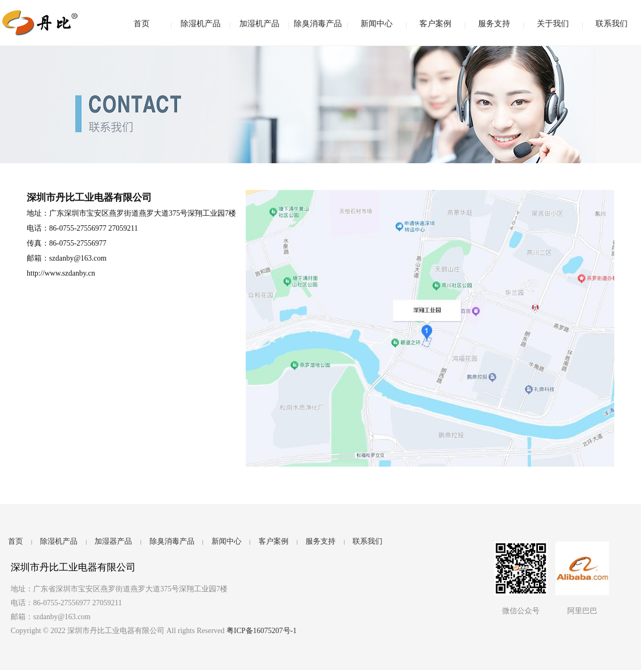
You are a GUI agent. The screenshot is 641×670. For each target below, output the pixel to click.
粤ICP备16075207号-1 (261, 631)
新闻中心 (377, 23)
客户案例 (435, 23)
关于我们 (553, 23)
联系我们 (612, 23)
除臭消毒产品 (318, 23)
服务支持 (494, 23)
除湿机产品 (201, 23)
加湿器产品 (113, 541)
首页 (142, 23)
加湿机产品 (259, 23)
